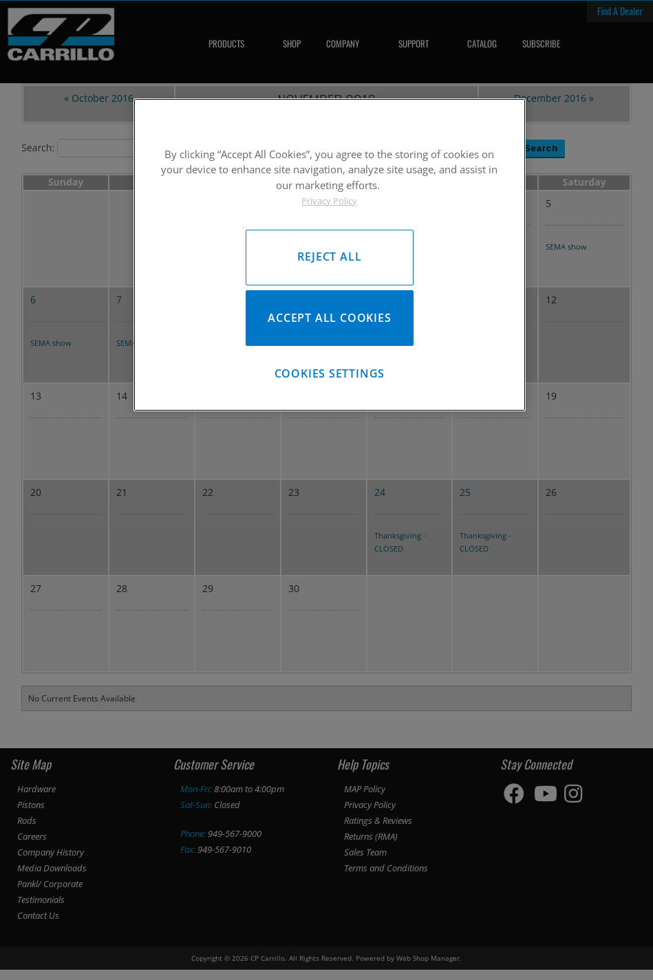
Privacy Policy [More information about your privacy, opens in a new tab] (329, 201)
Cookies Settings (330, 380)
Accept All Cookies (329, 321)
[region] (329, 258)
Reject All (329, 256)
